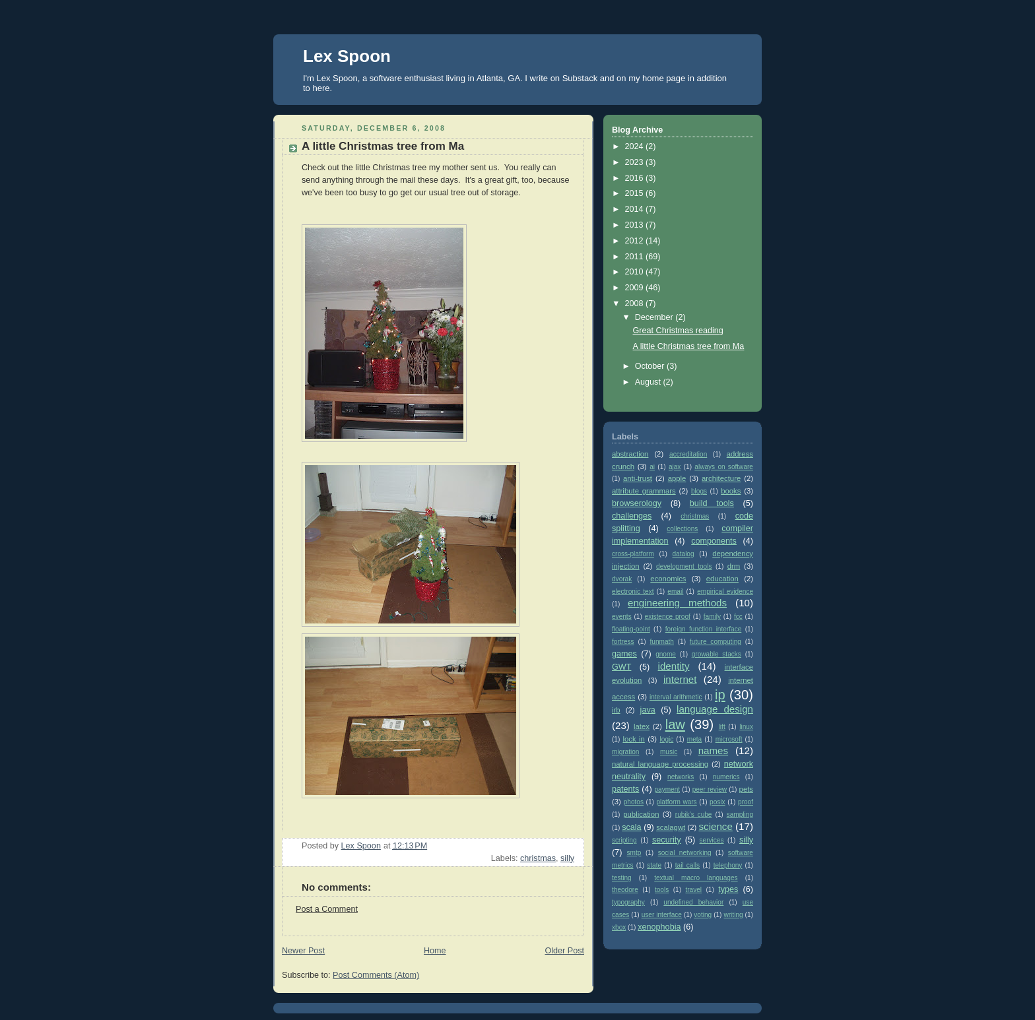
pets (746, 789)
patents (625, 789)
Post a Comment (327, 909)
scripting (624, 840)
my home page (656, 78)
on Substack (574, 78)
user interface (662, 914)
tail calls (687, 865)
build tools (712, 503)
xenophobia (659, 927)
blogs (699, 491)
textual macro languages (695, 877)
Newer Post (303, 950)
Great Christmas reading (678, 330)
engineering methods (677, 602)
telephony (728, 865)
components (714, 541)
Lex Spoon (347, 56)
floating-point (631, 629)
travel (693, 889)
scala (631, 827)
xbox (619, 927)
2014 (635, 209)
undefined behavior (693, 902)
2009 (635, 287)
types (728, 889)
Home (435, 950)
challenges (631, 516)
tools (662, 889)
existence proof (667, 616)
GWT (621, 667)
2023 (635, 162)
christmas (538, 858)
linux (746, 726)
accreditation (688, 454)
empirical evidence (725, 591)
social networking (685, 852)
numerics (726, 777)
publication (641, 814)
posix (717, 802)
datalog (683, 554)
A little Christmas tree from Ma (689, 346)
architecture (721, 478)
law (675, 724)
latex (642, 726)
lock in (633, 739)
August (649, 382)
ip (720, 694)
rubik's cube (693, 814)
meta (694, 739)
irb (616, 710)
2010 (635, 271)
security (666, 840)
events (622, 616)
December (655, 317)
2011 (635, 256)
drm (734, 566)
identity (674, 666)
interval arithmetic (676, 697)
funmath (662, 641)
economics (668, 579)
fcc (738, 616)
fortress (623, 641)
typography (628, 902)
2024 (635, 146)
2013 (635, 225)
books (731, 491)
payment (667, 789)
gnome (665, 654)
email (675, 591)
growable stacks (716, 654)
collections (682, 528)
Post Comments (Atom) (376, 975)
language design (715, 709)
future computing (715, 641)
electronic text (633, 591)
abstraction (630, 454)
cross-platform (633, 554)
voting (703, 914)
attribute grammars (644, 491)
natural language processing (660, 764)
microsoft (729, 739)
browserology (636, 503)
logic (667, 739)
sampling (740, 814)
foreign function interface (703, 629)
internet (679, 679)
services (712, 840)
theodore (625, 889)
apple (677, 478)
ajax (675, 466)
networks (680, 777)
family (712, 616)
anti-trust (637, 478)
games (624, 653)
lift (722, 726)
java (647, 710)
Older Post (564, 950)
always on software (723, 466)
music (668, 751)
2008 (635, 303)
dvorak (622, 579)
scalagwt (670, 827)
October (651, 366)
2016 (635, 178)
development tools (684, 566)
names (713, 750)
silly (567, 858)
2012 (635, 240)
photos (634, 802)
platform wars (676, 802)
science (716, 826)
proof (745, 802)
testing (622, 877)
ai (652, 466)
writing (733, 914)
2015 (635, 193)
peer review (709, 789)
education (722, 579)
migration (625, 751)
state (654, 865)
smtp (634, 852)
